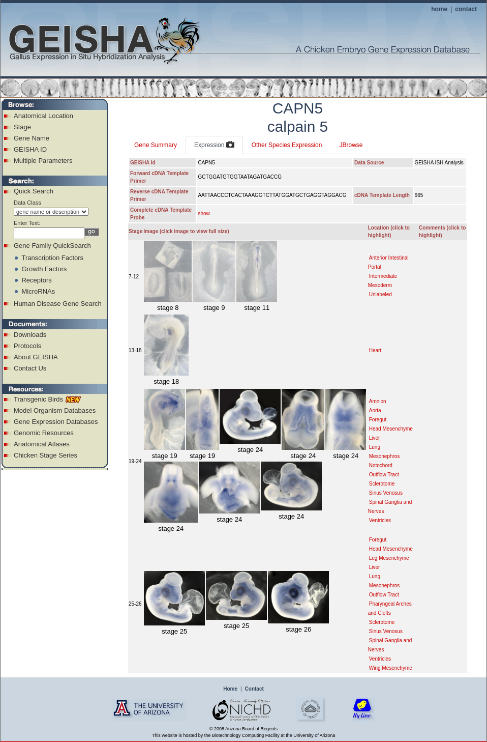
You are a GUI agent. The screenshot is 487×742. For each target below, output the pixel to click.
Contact (254, 689)
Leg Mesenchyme (389, 558)
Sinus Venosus (386, 493)
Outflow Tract (384, 474)
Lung (374, 447)
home (439, 9)
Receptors (36, 280)
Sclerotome (382, 484)
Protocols (27, 346)
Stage (22, 127)
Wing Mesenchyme (390, 668)
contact (466, 9)
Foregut (377, 419)
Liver (374, 438)
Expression (214, 145)
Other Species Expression (287, 145)
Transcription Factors (52, 258)
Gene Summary (155, 145)
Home (230, 689)
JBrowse (350, 145)
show (203, 213)
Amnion (377, 401)
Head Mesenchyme (391, 429)
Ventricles (380, 520)
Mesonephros (384, 456)
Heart (375, 350)
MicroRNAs (38, 291)
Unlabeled (380, 294)
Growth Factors (44, 269)
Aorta (375, 410)
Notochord (380, 465)
